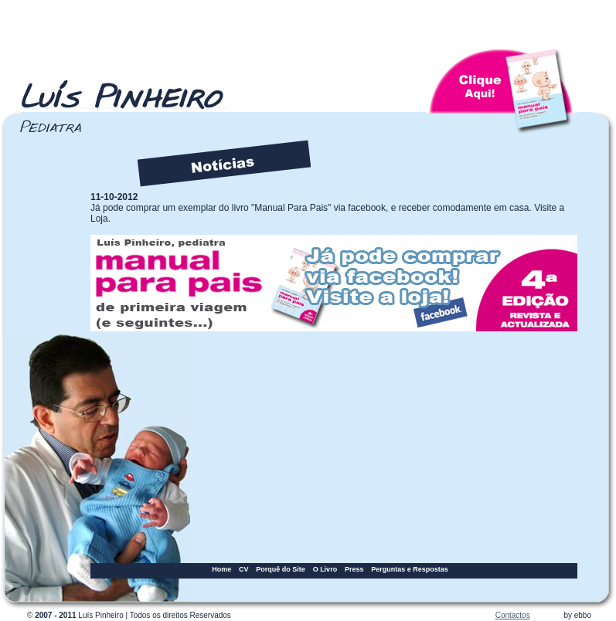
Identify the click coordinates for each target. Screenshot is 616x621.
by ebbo (577, 615)
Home (221, 569)
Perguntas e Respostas (409, 569)
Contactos (512, 615)
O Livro (325, 569)
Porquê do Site (280, 569)
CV (244, 569)
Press (354, 569)
